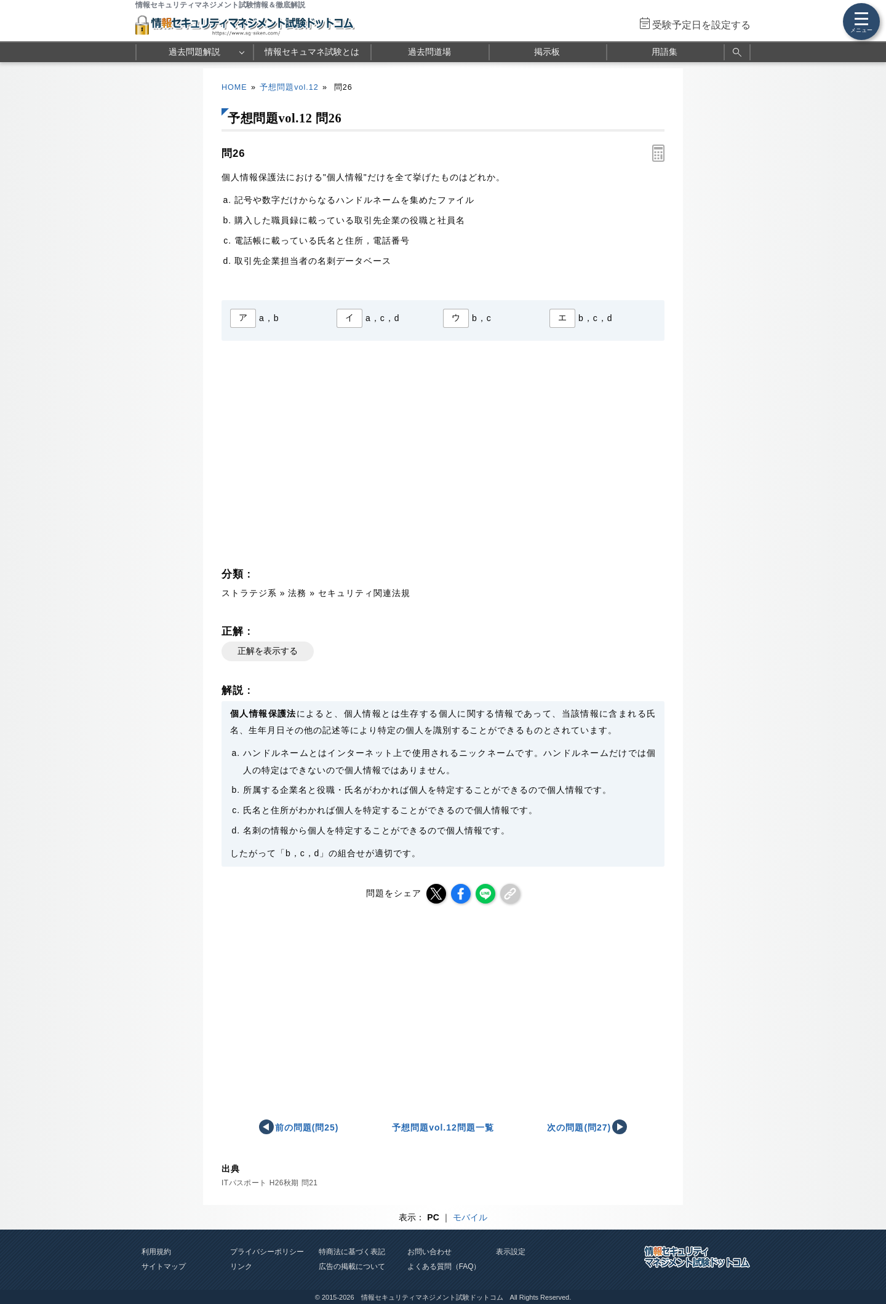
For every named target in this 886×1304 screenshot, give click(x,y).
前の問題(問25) (307, 1127)
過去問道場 (429, 52)
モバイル (470, 1217)
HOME (234, 87)
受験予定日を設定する (701, 25)
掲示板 (547, 52)
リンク (241, 1266)
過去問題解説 (194, 52)
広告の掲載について (352, 1266)
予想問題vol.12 (289, 87)
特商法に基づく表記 (352, 1251)
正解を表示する (267, 651)
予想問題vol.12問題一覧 (442, 1127)
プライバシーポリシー (267, 1251)
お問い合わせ (429, 1251)
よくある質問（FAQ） (444, 1266)
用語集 (664, 52)
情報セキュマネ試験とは (312, 52)
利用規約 (156, 1251)
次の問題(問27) (579, 1127)
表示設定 (510, 1251)
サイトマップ (164, 1266)
